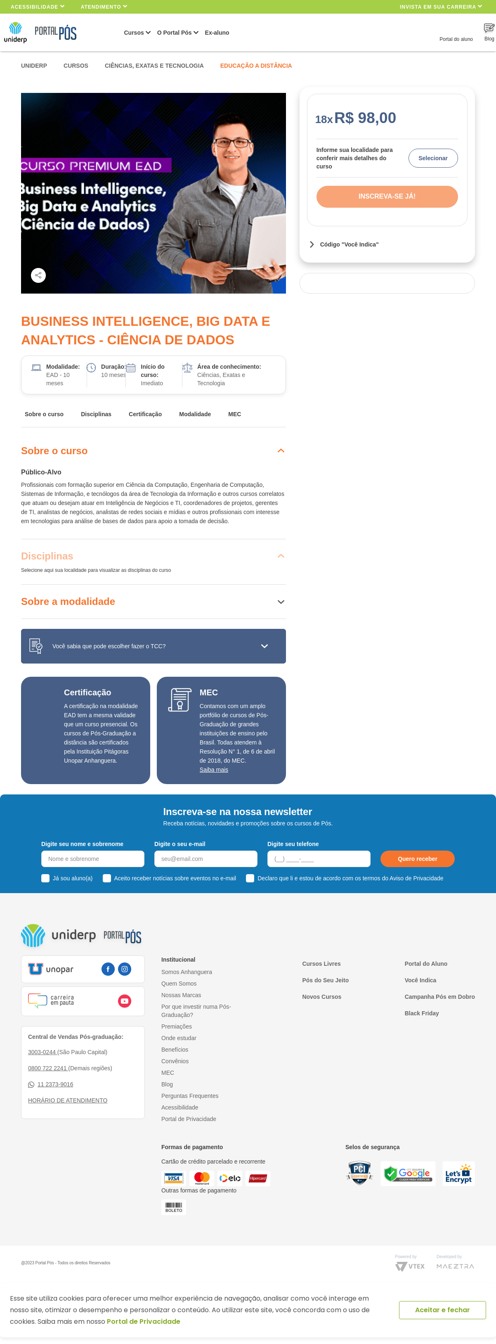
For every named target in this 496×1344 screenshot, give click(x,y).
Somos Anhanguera (186, 972)
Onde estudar (178, 1038)
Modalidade (195, 414)
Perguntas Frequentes (190, 1096)
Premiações (176, 1026)
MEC (234, 414)
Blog (167, 1084)
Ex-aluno (217, 32)
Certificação (145, 414)
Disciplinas (96, 414)
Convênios (175, 1061)
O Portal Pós (174, 32)
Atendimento (104, 6)
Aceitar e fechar (442, 1310)
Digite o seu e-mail (179, 844)
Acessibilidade (38, 6)
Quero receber (417, 859)
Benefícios (174, 1049)
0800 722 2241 (48, 1068)
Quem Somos (179, 983)
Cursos (134, 32)
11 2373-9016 (50, 1084)
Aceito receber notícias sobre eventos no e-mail (175, 878)
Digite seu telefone (293, 844)
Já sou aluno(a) (73, 878)
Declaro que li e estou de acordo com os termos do (350, 878)
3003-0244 (42, 1052)
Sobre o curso (44, 414)
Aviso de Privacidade (416, 878)
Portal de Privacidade (188, 1119)
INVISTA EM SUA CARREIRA (441, 6)
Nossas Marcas (181, 995)
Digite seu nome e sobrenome (82, 844)
